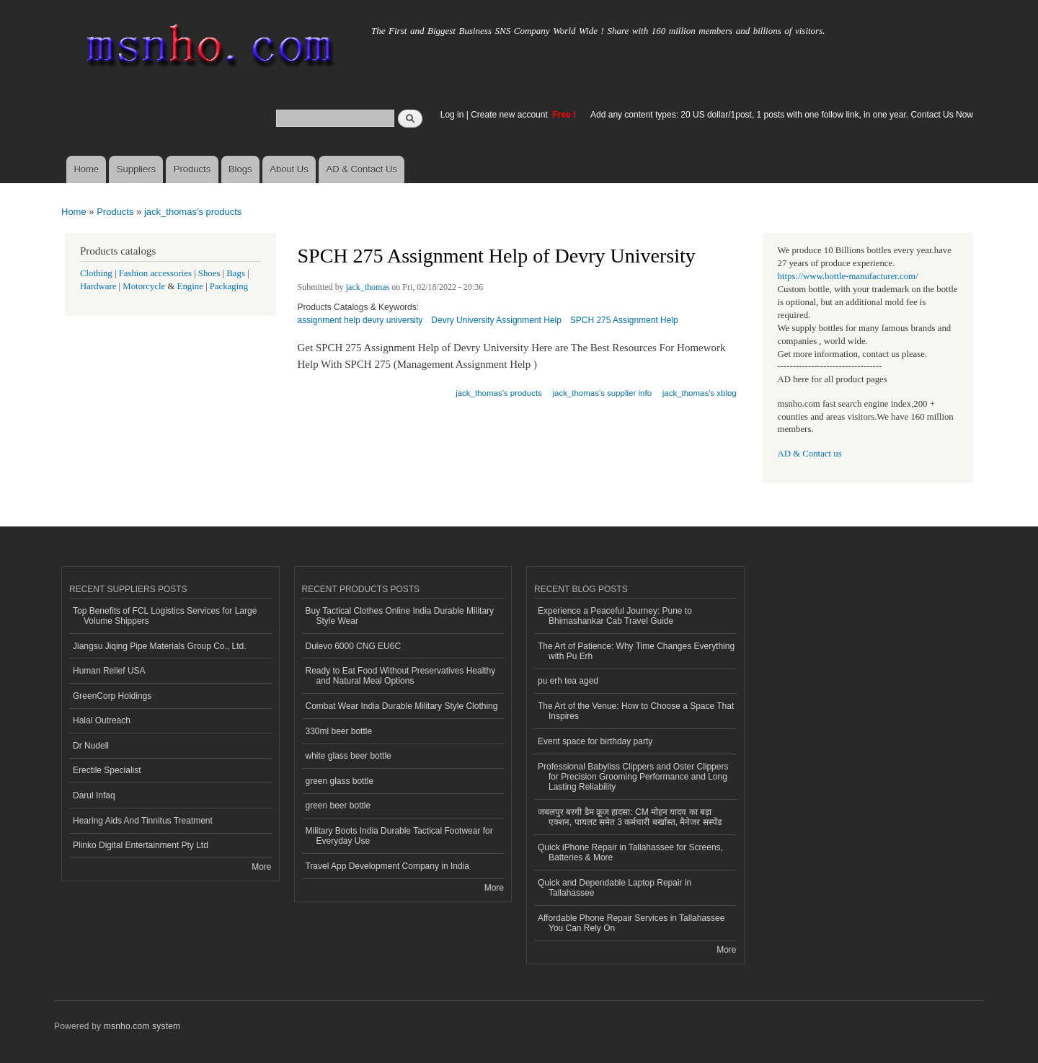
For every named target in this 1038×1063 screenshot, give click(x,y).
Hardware (98, 286)
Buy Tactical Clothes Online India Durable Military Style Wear (400, 616)
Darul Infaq (94, 795)
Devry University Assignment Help (496, 320)
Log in (452, 115)
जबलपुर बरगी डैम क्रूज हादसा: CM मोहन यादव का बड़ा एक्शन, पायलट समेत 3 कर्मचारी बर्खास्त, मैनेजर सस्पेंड (630, 817)
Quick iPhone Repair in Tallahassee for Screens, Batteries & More (630, 852)
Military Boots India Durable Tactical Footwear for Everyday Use (399, 836)
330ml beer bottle (339, 731)
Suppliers (136, 169)
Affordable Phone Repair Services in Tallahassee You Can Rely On (631, 923)
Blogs (240, 169)
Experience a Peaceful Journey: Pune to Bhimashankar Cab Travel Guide (615, 616)
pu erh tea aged (568, 681)
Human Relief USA (109, 671)
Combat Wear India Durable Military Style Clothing (402, 706)
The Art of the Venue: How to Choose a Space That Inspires (636, 711)
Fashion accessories (155, 273)
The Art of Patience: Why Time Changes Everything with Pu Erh (636, 651)
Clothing (96, 273)
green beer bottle (338, 805)
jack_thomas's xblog (699, 393)
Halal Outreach (101, 720)
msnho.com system (142, 1026)
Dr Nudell (91, 746)
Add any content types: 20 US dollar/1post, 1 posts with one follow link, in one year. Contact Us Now (781, 115)
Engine (190, 286)
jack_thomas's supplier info (602, 393)
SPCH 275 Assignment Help (624, 320)
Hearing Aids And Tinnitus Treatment (143, 821)
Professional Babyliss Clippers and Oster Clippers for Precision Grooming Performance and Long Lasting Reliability (633, 777)
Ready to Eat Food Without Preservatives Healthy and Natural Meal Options (401, 676)
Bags (235, 273)
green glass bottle (340, 781)
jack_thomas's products (192, 211)
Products (192, 169)
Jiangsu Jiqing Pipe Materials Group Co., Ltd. (159, 646)
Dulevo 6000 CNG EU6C (354, 646)
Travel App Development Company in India (387, 866)
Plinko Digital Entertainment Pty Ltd (140, 845)
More (261, 867)
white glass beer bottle (348, 756)
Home (86, 169)
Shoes (209, 273)
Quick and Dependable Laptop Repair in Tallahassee (614, 888)
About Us (289, 169)
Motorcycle (144, 286)
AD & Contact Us (362, 169)
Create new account (510, 115)
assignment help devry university (360, 320)
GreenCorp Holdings (112, 696)
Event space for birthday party (595, 741)
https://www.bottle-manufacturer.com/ (848, 276)
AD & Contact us (810, 454)
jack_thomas (368, 287)
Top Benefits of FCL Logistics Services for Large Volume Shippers (165, 616)
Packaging (229, 286)
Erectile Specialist (107, 770)
